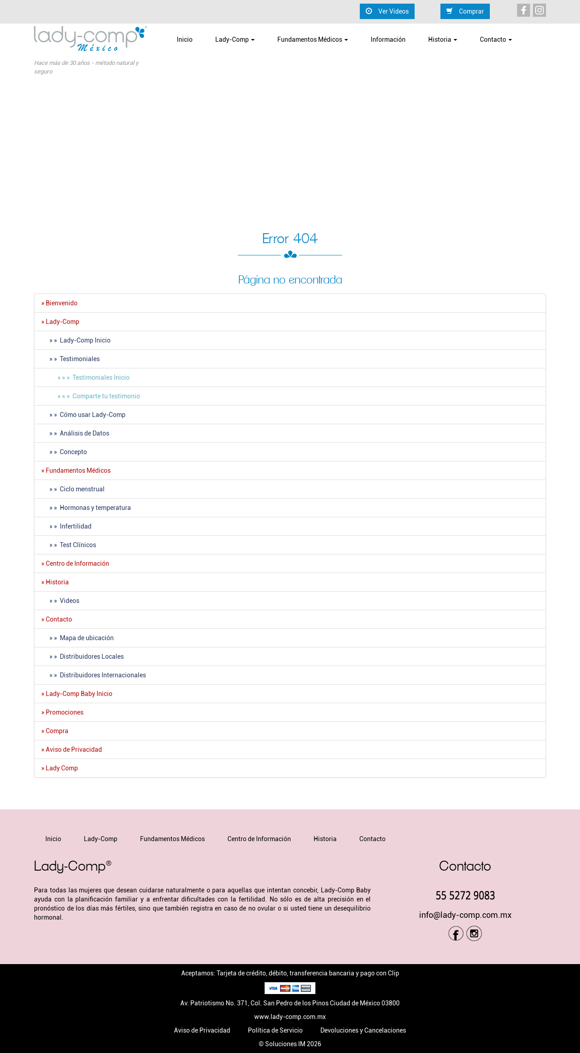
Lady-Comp (100, 838)
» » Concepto (64, 451)
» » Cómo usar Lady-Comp (83, 414)
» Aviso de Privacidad (71, 749)
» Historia (55, 582)
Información (388, 39)
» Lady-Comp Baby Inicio (76, 693)
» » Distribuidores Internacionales (93, 675)
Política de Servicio (275, 1030)
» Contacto (56, 619)
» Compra (54, 731)
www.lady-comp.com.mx (290, 1016)
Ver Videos (387, 11)
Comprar (465, 11)
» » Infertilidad (66, 526)
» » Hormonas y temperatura (86, 507)
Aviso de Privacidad (202, 1030)
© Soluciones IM (282, 1044)
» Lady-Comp (60, 321)
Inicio (185, 39)
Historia (325, 838)
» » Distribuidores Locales (82, 656)
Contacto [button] (496, 39)
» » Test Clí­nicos (68, 545)
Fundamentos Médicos (172, 838)
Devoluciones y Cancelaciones (363, 1030)
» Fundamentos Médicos (76, 470)
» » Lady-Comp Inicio (76, 340)
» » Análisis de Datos (75, 433)
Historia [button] (442, 39)
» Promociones (62, 712)
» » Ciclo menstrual (73, 489)
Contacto (372, 838)
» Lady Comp (59, 768)
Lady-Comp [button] (235, 39)
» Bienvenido (59, 303)
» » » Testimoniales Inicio (85, 377)
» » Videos (60, 600)
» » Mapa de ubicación (77, 638)
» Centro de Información (75, 563)
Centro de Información (259, 838)
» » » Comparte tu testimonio (90, 396)
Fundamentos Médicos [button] (312, 39)
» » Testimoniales (70, 358)
